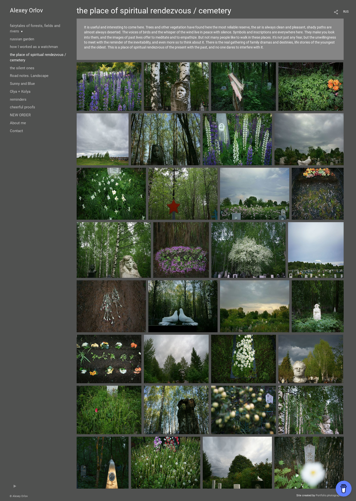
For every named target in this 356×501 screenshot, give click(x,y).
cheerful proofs (22, 107)
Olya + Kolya (20, 91)
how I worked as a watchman (34, 47)
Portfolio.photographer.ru (331, 495)
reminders (18, 99)
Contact (16, 131)
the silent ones (22, 68)
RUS (346, 11)
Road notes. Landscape (29, 75)
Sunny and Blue (22, 83)
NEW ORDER (20, 115)
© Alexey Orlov (19, 496)
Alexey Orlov (26, 10)
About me (18, 123)
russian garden (22, 39)
